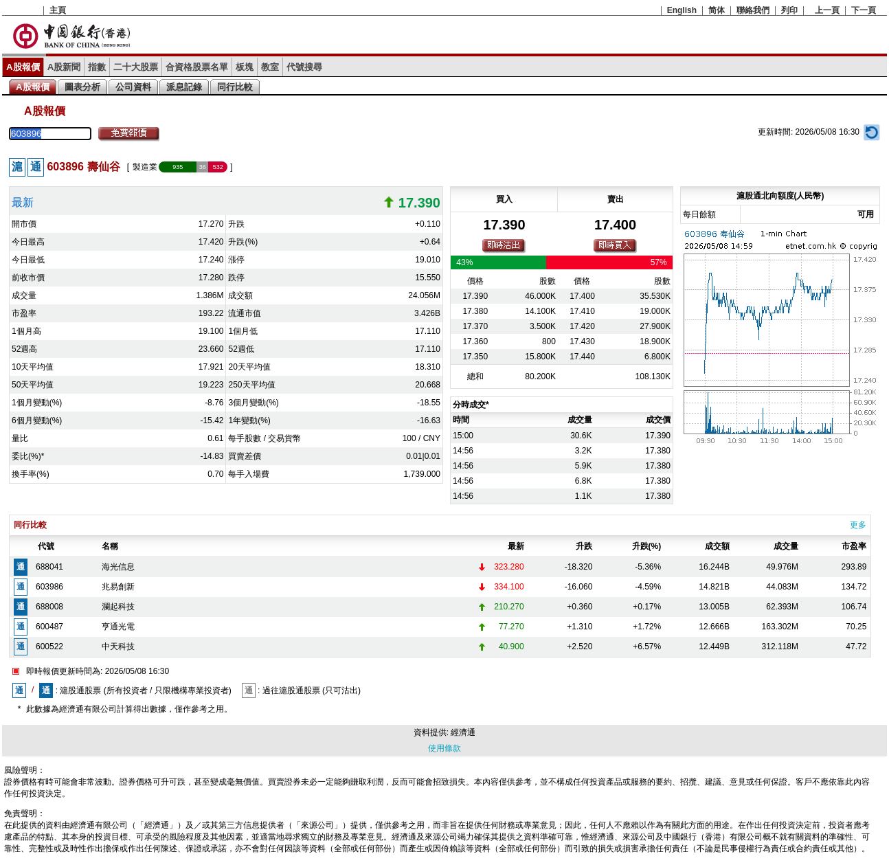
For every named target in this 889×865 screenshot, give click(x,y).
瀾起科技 (118, 606)
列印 (789, 10)
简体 (716, 10)
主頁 (57, 10)
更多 (858, 525)
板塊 (245, 67)
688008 (49, 606)
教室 (270, 67)
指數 (97, 67)
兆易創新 (118, 587)
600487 (49, 626)
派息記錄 (184, 87)
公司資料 (133, 87)
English (682, 10)
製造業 (145, 167)
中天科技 (118, 646)
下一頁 (863, 10)
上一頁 (827, 10)
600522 (49, 646)
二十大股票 (135, 67)
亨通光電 (118, 626)
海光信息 (118, 567)
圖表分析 (82, 87)
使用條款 (444, 748)
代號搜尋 (304, 67)
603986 (49, 587)
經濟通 (463, 732)
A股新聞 (64, 67)
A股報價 (23, 67)
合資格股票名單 (197, 67)
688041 (49, 567)
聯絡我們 (752, 10)
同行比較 (235, 87)
